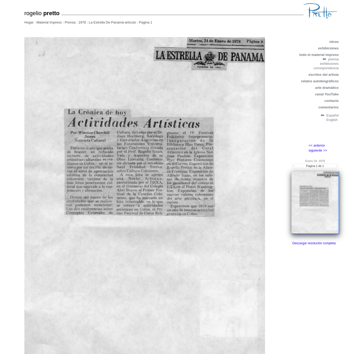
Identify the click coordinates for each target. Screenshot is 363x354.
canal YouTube (327, 94)
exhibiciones (328, 48)
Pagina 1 (145, 22)
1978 (82, 22)
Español (332, 115)
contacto (331, 101)
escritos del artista (324, 75)
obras (334, 42)
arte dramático (327, 88)
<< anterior (317, 145)
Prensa (70, 22)
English (332, 120)
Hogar (29, 22)
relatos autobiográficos (320, 81)
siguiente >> (318, 150)
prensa (333, 59)
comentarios (328, 107)
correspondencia (326, 68)
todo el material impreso (319, 55)
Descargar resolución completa (314, 243)
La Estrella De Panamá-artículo (113, 22)
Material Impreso (49, 22)
